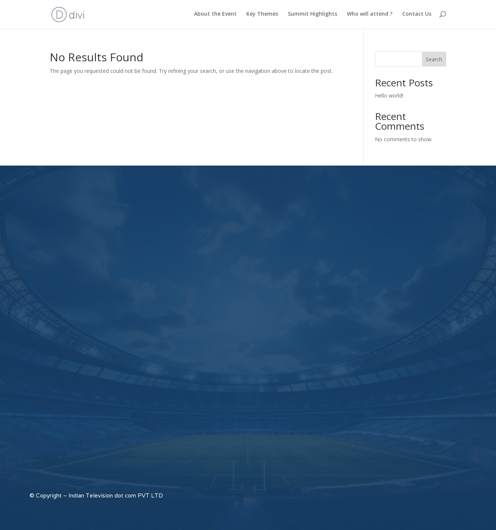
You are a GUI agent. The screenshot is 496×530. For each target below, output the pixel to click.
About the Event (215, 15)
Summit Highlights (312, 15)
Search (434, 59)
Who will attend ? (369, 15)
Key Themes (262, 15)
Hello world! (389, 95)
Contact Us (416, 15)
